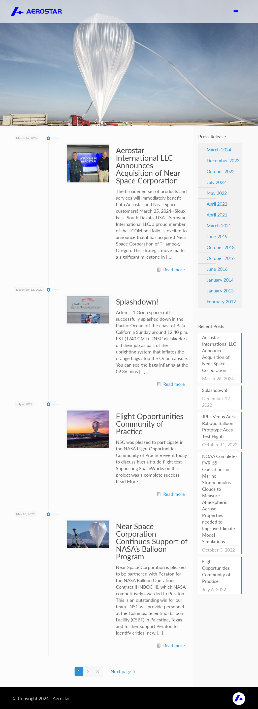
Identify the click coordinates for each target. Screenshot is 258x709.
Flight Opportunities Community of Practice (149, 424)
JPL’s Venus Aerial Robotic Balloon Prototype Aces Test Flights (220, 426)
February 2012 (221, 301)
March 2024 (219, 149)
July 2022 (216, 182)
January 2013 (220, 290)
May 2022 (217, 193)
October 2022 (221, 171)
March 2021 (219, 225)
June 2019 (217, 236)
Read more (174, 269)
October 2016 (221, 258)
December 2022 (223, 160)
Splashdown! (137, 301)
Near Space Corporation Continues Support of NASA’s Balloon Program (151, 541)
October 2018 (221, 247)
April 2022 (217, 204)
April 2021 (217, 214)
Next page (124, 671)
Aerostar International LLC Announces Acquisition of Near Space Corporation (148, 165)
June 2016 (217, 269)
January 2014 (220, 280)
